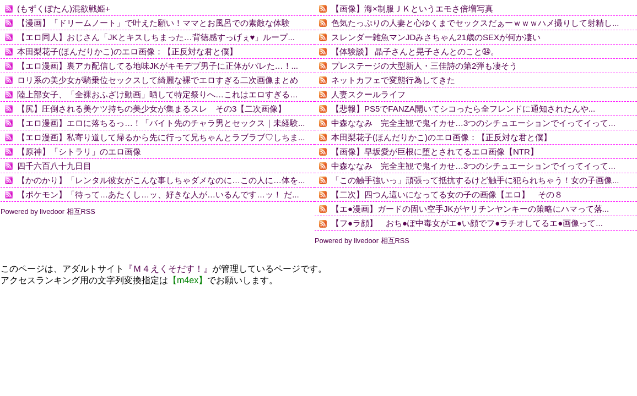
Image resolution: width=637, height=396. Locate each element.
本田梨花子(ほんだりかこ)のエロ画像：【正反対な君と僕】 (127, 51)
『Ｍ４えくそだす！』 (168, 268)
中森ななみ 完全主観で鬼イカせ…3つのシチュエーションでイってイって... (473, 123)
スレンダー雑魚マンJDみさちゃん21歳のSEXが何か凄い (436, 37)
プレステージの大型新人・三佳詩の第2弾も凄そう (424, 65)
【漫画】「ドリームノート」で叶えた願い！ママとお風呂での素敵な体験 (153, 23)
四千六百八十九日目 (54, 165)
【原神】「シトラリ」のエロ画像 (79, 151)
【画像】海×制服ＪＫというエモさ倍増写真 (412, 8)
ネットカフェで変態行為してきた (393, 80)
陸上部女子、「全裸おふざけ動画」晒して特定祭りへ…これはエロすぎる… (157, 94)
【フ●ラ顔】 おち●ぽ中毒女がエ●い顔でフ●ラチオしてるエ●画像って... (467, 223)
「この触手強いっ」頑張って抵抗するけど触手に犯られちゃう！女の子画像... (475, 180)
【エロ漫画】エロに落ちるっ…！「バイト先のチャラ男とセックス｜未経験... (161, 123)
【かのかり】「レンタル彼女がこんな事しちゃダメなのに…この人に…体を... (161, 180)
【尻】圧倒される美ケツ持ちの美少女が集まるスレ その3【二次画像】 (151, 108)
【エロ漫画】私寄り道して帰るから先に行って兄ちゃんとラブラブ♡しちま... (161, 137)
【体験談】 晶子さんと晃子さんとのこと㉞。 (415, 51)
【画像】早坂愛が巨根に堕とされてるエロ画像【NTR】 (434, 151)
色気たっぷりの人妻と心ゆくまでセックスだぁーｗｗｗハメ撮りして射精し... (475, 23)
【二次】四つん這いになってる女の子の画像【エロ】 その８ (447, 194)
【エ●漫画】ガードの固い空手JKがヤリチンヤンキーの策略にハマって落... (470, 208)
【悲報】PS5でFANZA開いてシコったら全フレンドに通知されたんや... (463, 108)
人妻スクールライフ (368, 94)
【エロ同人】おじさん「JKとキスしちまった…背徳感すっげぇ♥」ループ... (156, 37)
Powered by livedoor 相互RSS (48, 211)
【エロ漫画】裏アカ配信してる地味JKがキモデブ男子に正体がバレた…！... (157, 65)
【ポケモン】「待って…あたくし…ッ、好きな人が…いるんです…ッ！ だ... (158, 194)
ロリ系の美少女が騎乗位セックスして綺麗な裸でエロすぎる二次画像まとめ (157, 80)
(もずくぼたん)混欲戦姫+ (63, 8)
